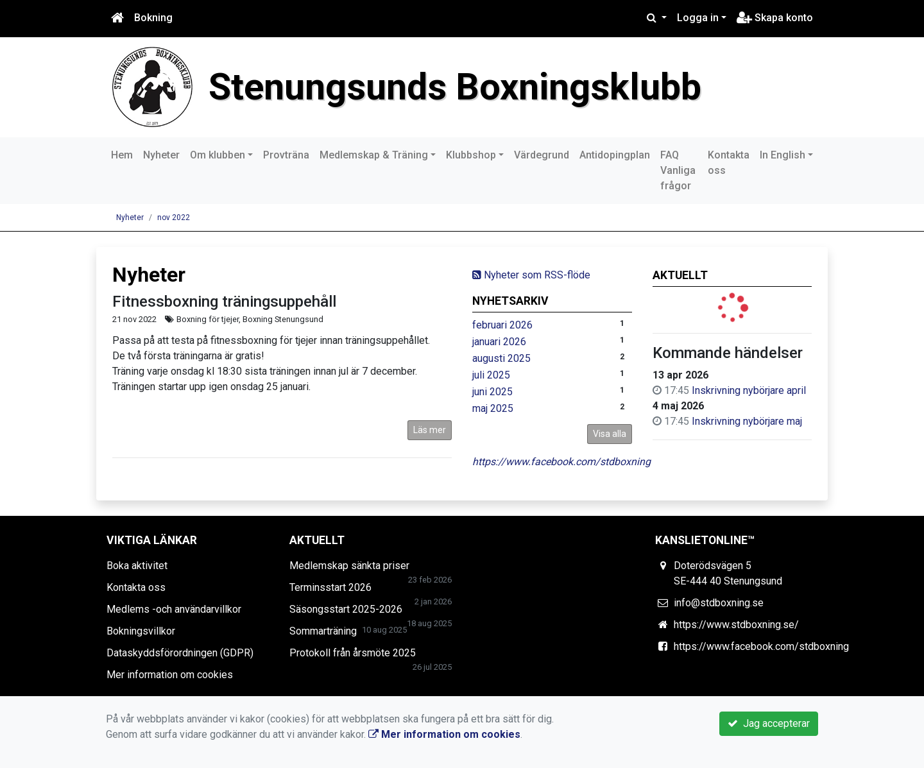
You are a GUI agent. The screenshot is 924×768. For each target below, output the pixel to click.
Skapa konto (775, 18)
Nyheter (161, 155)
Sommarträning (323, 631)
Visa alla (609, 434)
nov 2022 (173, 217)
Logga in (698, 18)
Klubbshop (471, 155)
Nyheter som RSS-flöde (531, 275)
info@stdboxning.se (719, 603)
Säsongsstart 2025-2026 (345, 609)
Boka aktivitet (137, 565)
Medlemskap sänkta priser (349, 565)
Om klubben (217, 155)
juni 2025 (492, 392)
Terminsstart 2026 (330, 587)
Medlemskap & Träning (374, 155)
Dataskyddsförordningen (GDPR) (180, 653)
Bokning (153, 18)
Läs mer (429, 430)
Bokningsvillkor (141, 631)
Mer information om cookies (170, 675)
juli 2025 (491, 375)
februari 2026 (502, 325)
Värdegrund (541, 155)
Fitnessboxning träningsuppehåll (224, 302)
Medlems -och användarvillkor (174, 609)
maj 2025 (492, 408)
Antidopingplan (614, 155)
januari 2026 (499, 342)
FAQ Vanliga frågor (678, 170)
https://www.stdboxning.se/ (736, 625)
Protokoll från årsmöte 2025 (352, 653)
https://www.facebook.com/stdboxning (561, 462)
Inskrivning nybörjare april (749, 390)
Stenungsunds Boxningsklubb (455, 86)
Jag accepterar (769, 723)
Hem (122, 155)
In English (782, 155)
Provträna (286, 155)
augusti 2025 (501, 358)
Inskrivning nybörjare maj (747, 421)
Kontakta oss (728, 162)
